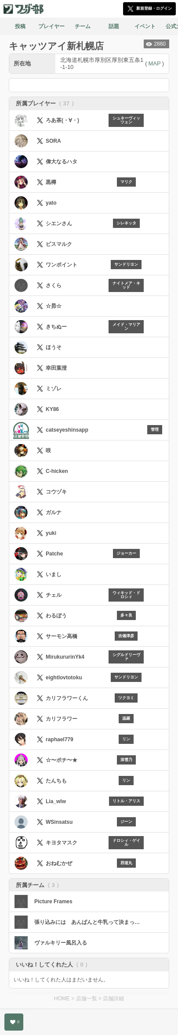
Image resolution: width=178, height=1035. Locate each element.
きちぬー (56, 327)
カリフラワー (61, 719)
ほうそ (54, 347)
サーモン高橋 (61, 636)
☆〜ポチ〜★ (61, 760)
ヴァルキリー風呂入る (60, 943)
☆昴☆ (54, 306)
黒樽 (51, 182)
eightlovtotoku (64, 677)
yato (51, 203)
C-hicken (57, 471)
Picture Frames (53, 901)
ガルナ (54, 512)
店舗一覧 (86, 998)
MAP (154, 63)
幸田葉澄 (56, 368)
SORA (53, 141)
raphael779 (59, 739)
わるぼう (56, 616)
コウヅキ (56, 492)
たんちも (56, 781)
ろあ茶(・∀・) (62, 120)
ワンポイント (61, 265)
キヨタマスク (61, 843)
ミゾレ (54, 389)
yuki (51, 533)
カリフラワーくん (67, 698)
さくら (54, 285)
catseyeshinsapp (67, 430)
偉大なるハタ (61, 162)
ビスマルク (59, 244)
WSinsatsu (59, 822)
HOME (62, 998)
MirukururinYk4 (65, 657)
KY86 (52, 409)
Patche (54, 554)
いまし (54, 574)
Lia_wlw (56, 801)
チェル (54, 595)
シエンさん (59, 223)
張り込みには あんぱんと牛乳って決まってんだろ (89, 922)
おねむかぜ (59, 863)
